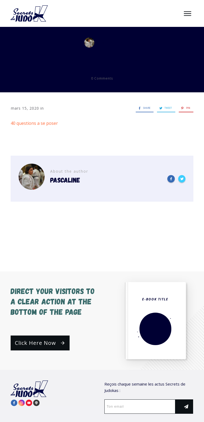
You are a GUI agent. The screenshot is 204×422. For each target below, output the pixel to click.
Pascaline (114, 42)
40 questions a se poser (102, 57)
